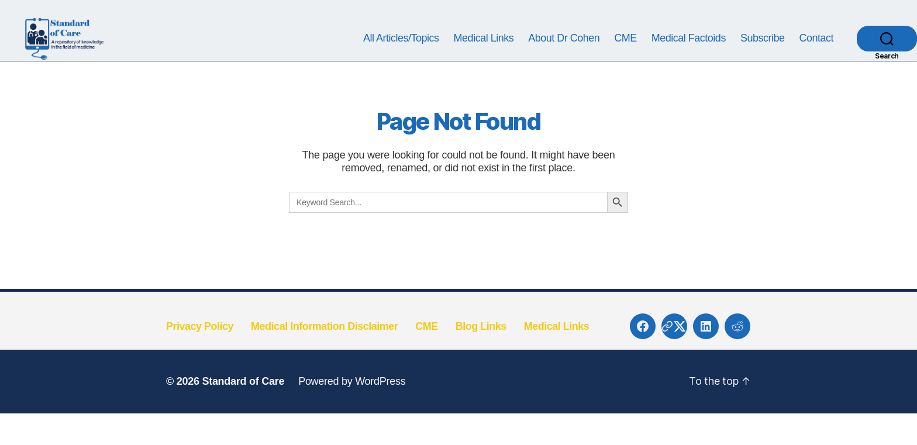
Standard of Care (243, 413)
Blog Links (481, 358)
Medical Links (484, 54)
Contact (816, 54)
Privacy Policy (199, 358)
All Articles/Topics (401, 54)
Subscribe (762, 54)
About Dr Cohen (563, 54)
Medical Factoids (688, 54)
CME (625, 54)
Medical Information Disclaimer (324, 358)
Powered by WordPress (351, 413)
